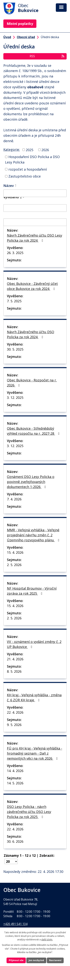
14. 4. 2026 (15, 770)
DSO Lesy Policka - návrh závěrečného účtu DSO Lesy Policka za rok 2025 (29, 811)
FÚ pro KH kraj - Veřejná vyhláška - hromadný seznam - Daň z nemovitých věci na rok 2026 (34, 753)
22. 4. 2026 (15, 712)
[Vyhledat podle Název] (35, 193)
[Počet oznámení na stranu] (11, 861)
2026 (45, 149)
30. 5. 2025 (15, 349)
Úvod (7, 37)
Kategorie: (11, 149)
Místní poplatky (20, 23)
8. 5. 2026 (14, 671)
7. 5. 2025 (14, 301)
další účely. (47, 939)
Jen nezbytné (36, 960)
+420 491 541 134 (15, 924)
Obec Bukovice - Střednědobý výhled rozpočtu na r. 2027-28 (34, 431)
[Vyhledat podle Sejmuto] (35, 222)
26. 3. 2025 (15, 252)
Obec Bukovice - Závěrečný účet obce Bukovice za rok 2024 (32, 286)
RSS (47, 56)
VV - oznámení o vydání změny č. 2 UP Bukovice (34, 644)
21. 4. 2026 (15, 659)
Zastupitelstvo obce (24, 176)
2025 (29, 149)
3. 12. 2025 (15, 397)
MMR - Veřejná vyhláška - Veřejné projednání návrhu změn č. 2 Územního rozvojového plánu (34, 535)
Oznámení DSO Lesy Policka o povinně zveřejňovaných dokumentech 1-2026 (30, 481)
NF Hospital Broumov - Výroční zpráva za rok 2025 (32, 591)
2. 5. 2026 (14, 565)
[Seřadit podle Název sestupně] (16, 186)
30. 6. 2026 (15, 841)
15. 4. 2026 (15, 552)
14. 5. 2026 (15, 783)
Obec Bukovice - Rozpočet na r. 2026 (32, 382)
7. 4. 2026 (14, 499)
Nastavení (55, 960)
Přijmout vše (16, 960)
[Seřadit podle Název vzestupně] (16, 184)
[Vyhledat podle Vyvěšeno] (35, 208)
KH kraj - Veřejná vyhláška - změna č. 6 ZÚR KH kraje (34, 697)
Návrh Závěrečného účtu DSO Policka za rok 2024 (30, 334)
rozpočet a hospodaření (27, 169)
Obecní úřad (26, 37)
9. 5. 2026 (14, 724)
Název (8, 185)
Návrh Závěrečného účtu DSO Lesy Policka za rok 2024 (34, 238)
